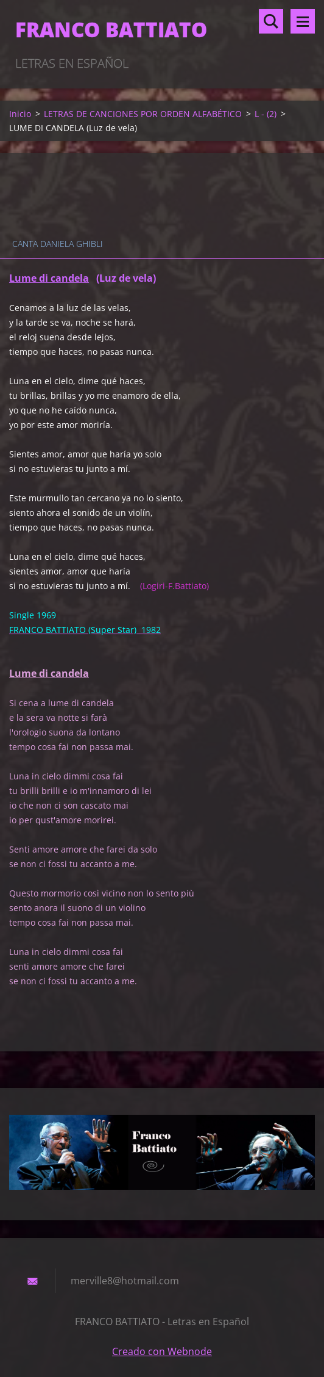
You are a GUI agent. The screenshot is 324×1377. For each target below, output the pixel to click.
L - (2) (265, 114)
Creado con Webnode (162, 1351)
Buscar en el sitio (271, 21)
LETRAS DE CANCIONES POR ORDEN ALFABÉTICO (143, 114)
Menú (303, 21)
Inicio (20, 114)
